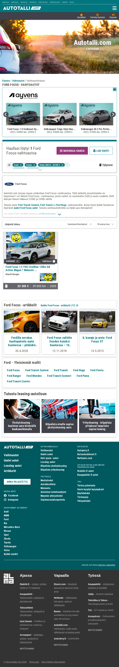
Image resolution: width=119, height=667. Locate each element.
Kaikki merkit (11, 554)
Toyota (7, 542)
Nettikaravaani (55, 2)
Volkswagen (10, 546)
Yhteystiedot (83, 500)
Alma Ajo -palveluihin (106, 565)
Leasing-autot (13, 465)
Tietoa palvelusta (86, 485)
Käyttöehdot (83, 493)
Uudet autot (11, 460)
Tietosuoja (82, 497)
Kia (5, 523)
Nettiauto (5, 2)
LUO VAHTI (101, 150)
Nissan (7, 530)
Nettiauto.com (84, 458)
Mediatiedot (47, 480)
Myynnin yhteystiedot (52, 495)
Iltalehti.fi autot (85, 470)
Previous (6, 114)
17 (73, 305)
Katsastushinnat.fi (86, 454)
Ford (6, 519)
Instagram (13, 499)
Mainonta (45, 488)
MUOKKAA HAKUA (72, 150)
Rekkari (65, 2)
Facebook (13, 495)
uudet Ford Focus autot (26, 207)
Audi (6, 511)
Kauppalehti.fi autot (87, 474)
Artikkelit (10, 471)
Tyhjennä (105, 165)
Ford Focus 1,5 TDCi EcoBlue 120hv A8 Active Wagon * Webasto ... (28, 268)
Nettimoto (14, 2)
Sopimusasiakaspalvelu (53, 499)
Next (113, 114)
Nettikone (32, 2)
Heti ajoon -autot (49, 458)
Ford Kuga (61, 205)
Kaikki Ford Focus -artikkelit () (59, 305)
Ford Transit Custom (28, 205)
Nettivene (23, 2)
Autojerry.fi (83, 450)
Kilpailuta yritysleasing (52, 469)
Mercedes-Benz (12, 527)
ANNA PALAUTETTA (17, 481)
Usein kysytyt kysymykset (90, 489)
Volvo (7, 550)
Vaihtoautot (11, 455)
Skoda (7, 538)
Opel (6, 534)
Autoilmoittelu (48, 484)
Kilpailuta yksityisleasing (54, 465)
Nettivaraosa (43, 2)
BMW (6, 515)
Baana (72, 2)
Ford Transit (46, 205)
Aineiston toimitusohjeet (53, 492)
